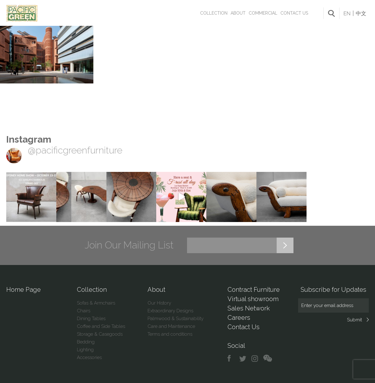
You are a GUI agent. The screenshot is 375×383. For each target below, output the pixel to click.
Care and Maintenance (171, 326)
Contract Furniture (253, 289)
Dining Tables (91, 318)
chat (267, 358)
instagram (255, 358)
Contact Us (294, 13)
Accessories (89, 357)
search (331, 13)
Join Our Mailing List (129, 245)
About (238, 13)
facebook (231, 358)
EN (347, 13)
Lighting (85, 349)
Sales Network (248, 308)
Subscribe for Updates (333, 289)
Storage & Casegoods (100, 334)
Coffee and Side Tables (101, 326)
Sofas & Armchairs (96, 303)
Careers (238, 317)
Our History (159, 303)
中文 (361, 13)
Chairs (83, 311)
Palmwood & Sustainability (176, 318)
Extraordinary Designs (170, 311)
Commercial (263, 13)
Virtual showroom (253, 299)
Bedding (86, 342)
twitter (243, 358)
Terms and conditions (170, 334)
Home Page (23, 289)
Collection (213, 13)
